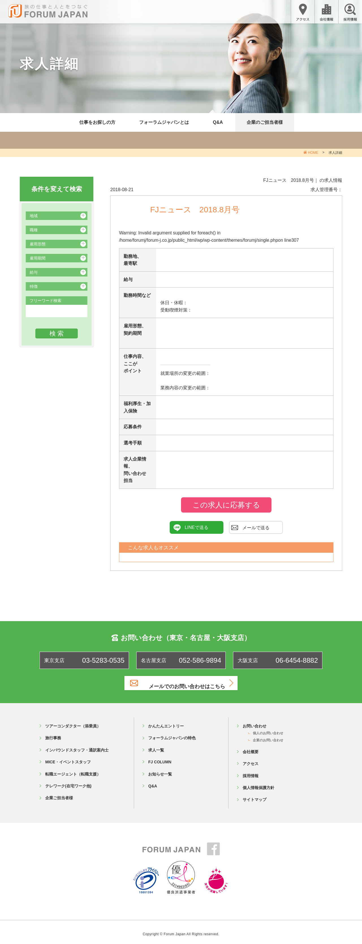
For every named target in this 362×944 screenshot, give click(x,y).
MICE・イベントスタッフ (68, 757)
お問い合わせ (254, 721)
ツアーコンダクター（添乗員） (73, 721)
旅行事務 (53, 733)
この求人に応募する (226, 505)
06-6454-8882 (297, 660)
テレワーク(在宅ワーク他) (68, 781)
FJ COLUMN (159, 757)
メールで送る (250, 527)
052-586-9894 (200, 660)
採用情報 (250, 771)
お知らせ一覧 (160, 769)
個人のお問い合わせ (268, 729)
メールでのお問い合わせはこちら (188, 683)
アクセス (250, 759)
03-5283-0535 (103, 660)
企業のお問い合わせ (268, 736)
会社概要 (250, 747)
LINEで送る (190, 527)
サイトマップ (254, 795)
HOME (313, 153)
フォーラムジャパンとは (164, 122)
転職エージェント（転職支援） (73, 769)
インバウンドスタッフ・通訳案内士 (77, 745)
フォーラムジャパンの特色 (172, 733)
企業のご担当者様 (265, 122)
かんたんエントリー (166, 721)
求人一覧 (156, 745)
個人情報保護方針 (258, 783)
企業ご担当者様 (59, 793)
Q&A (218, 122)
